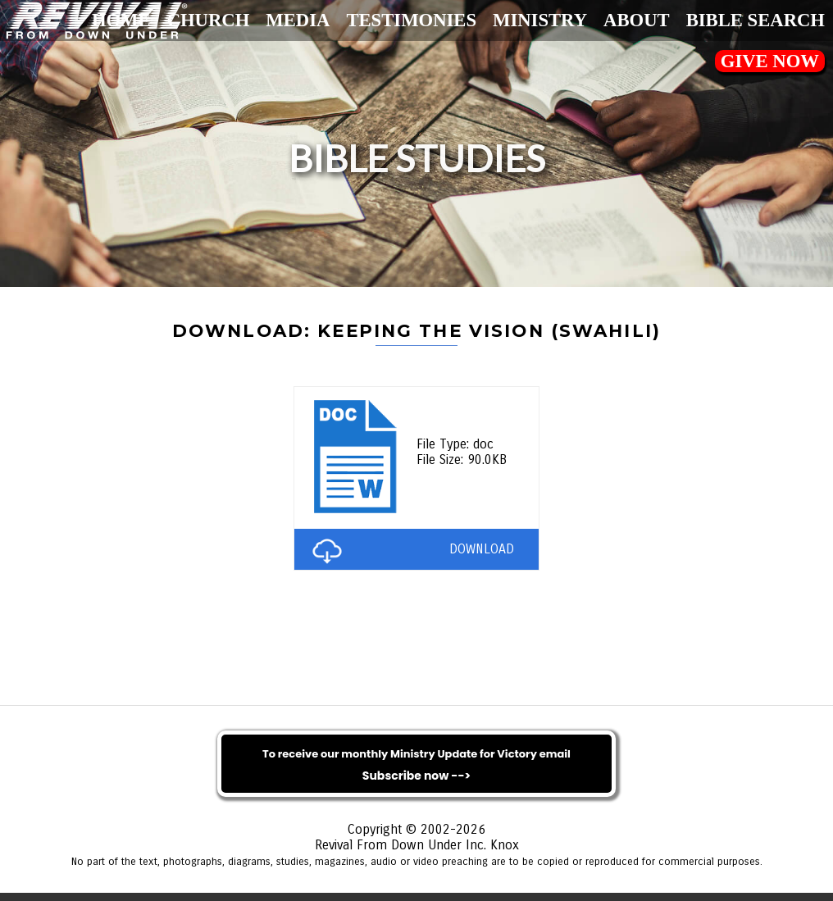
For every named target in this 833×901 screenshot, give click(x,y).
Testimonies (411, 20)
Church (208, 20)
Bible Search (755, 20)
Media (298, 20)
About (636, 20)
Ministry (540, 20)
